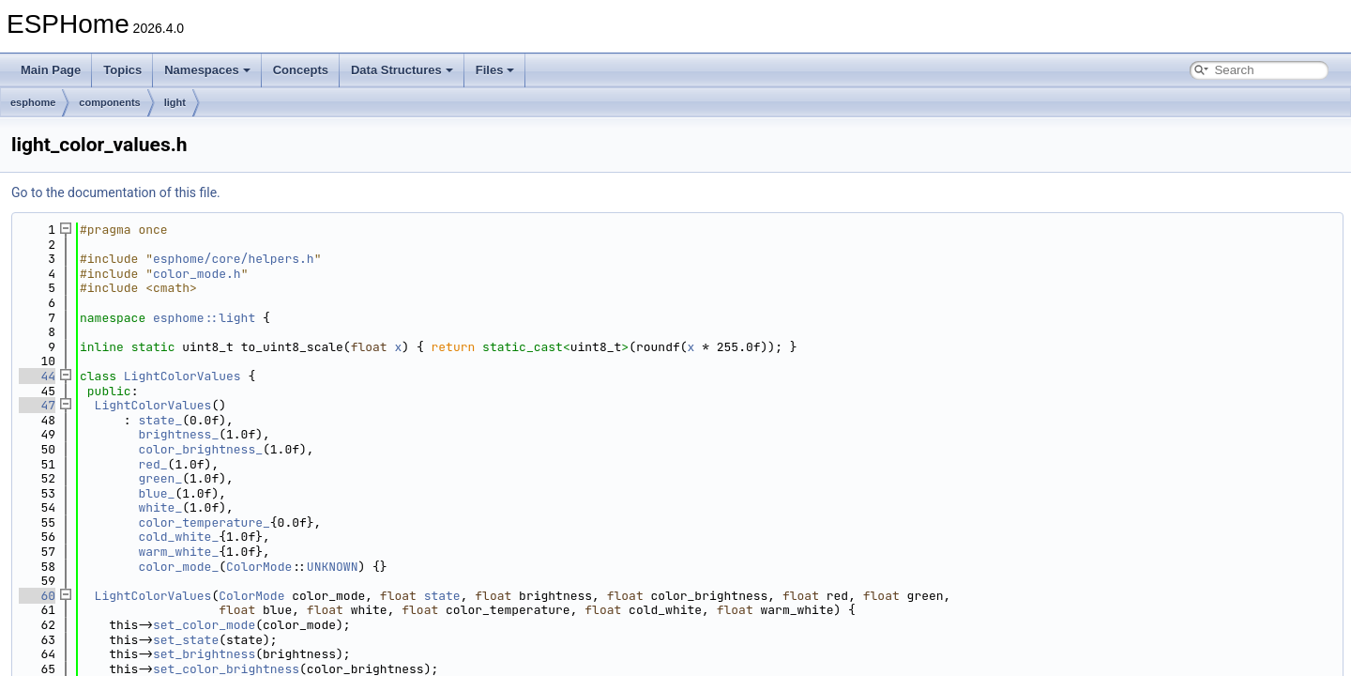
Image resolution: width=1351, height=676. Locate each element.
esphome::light (204, 318)
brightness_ (178, 434)
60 (37, 596)
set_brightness (204, 654)
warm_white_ (178, 552)
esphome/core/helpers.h (233, 259)
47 (37, 405)
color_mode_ (178, 567)
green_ (160, 478)
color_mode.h (197, 274)
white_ (160, 507)
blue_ (156, 493)
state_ (160, 420)
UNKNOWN (332, 567)
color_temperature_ (203, 522)
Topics (122, 70)
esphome (32, 102)
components (109, 102)
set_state (186, 640)
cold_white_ (178, 537)
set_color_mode (204, 625)
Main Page (51, 70)
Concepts (300, 70)
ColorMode (259, 567)
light (175, 102)
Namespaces (207, 70)
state (442, 596)
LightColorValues (182, 376)
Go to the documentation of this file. (115, 192)
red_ (152, 464)
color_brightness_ (200, 449)
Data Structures (402, 70)
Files (495, 70)
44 (37, 376)
